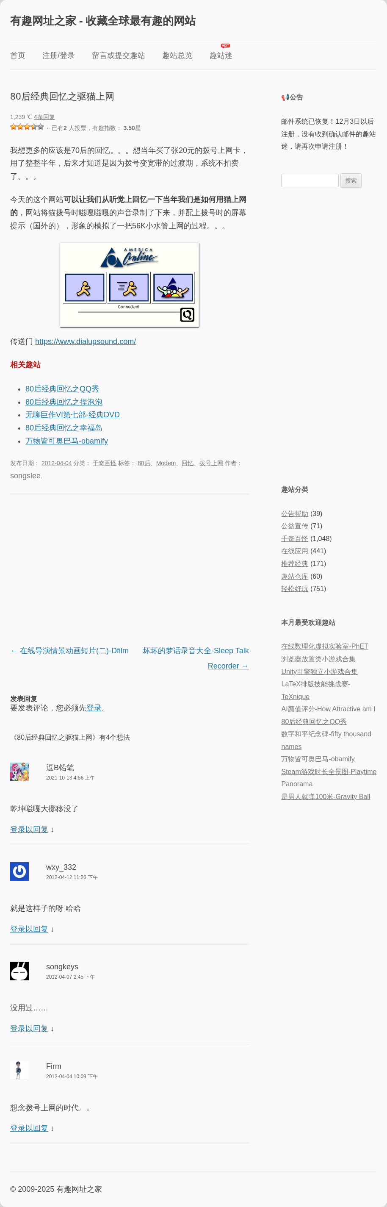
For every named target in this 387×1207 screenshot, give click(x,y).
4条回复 (44, 117)
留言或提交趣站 (118, 55)
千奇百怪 (104, 463)
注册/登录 (58, 55)
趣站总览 (177, 55)
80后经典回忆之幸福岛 (63, 428)
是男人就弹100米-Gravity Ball (325, 796)
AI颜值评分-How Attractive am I (328, 709)
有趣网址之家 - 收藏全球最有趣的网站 (103, 20)
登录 (94, 708)
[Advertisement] (129, 571)
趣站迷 (221, 55)
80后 (144, 463)
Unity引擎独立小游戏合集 (319, 671)
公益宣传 (294, 526)
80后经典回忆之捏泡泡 (63, 402)
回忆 (188, 463)
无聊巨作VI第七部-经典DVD (72, 415)
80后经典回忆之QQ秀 (62, 389)
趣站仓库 (294, 576)
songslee (25, 476)
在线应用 (294, 551)
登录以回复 (29, 829)
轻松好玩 (294, 588)
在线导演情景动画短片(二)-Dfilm (69, 651)
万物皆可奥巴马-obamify (66, 441)
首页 (17, 55)
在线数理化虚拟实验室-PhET (324, 646)
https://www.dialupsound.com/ (85, 341)
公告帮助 (294, 513)
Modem (166, 463)
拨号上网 (211, 463)
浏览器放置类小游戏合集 (318, 659)
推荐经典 (294, 563)
